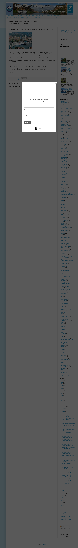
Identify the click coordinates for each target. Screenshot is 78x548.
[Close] (56, 83)
